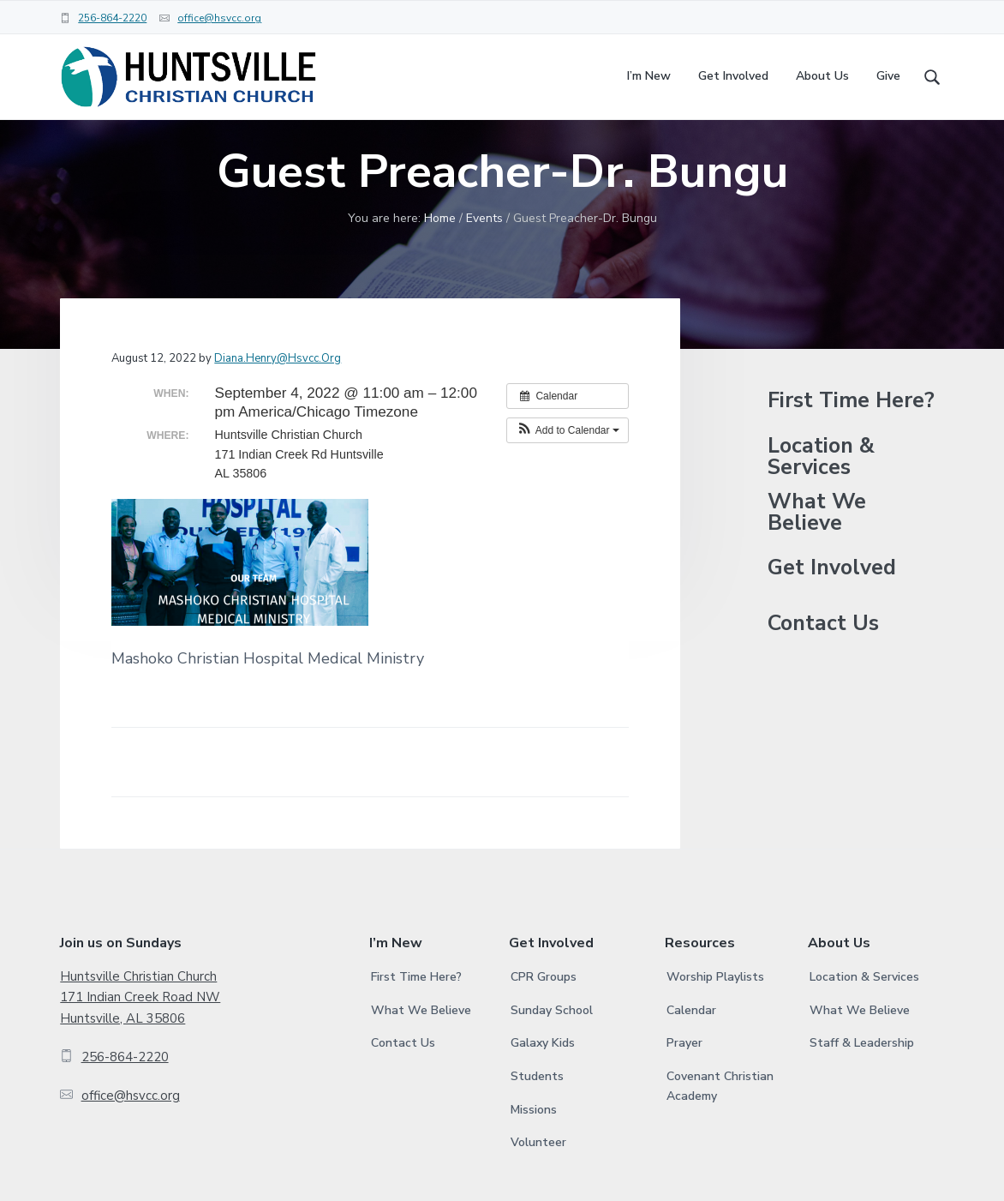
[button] (567, 476)
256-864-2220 (112, 18)
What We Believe (817, 558)
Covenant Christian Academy (720, 1132)
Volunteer (538, 1188)
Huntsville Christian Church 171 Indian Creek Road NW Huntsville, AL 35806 (140, 1043)
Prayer (684, 1089)
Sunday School (552, 1056)
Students (537, 1122)
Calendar (691, 1056)
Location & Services (821, 502)
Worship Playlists (715, 1023)
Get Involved (832, 614)
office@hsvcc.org (219, 18)
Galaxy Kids (543, 1089)
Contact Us (823, 670)
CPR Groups (544, 1023)
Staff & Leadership (862, 1089)
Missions (534, 1156)
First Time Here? (851, 447)
